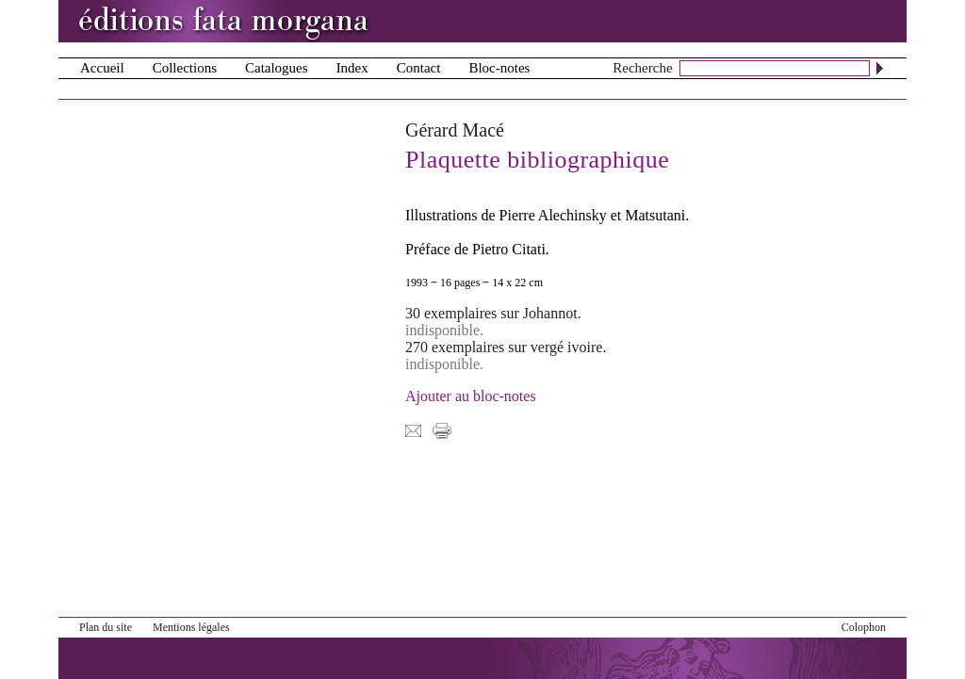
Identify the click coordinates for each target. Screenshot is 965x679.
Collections (185, 67)
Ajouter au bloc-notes (470, 396)
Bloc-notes (499, 67)
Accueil (102, 67)
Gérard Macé (454, 130)
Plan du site (105, 627)
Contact (419, 67)
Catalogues (276, 67)
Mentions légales (191, 627)
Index (352, 67)
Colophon (864, 627)
